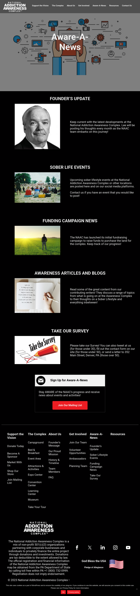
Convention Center (35, 484)
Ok (63, 592)
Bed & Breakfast (34, 451)
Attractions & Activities (36, 467)
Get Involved (83, 5)
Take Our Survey (95, 477)
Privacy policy (73, 592)
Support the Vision (40, 5)
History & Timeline (54, 461)
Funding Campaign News (96, 466)
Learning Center (33, 492)
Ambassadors (77, 458)
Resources (114, 5)
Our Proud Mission (55, 453)
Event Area (34, 458)
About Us (71, 5)
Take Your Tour (37, 507)
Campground (36, 442)
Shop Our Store (13, 472)
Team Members (54, 470)
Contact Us (127, 5)
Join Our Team (78, 442)
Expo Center (35, 474)
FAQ (51, 477)
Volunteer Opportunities (77, 451)
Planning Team (78, 466)
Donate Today (15, 446)
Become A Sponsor (13, 455)
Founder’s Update (96, 448)
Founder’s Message (54, 444)
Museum (33, 499)
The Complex (58, 5)
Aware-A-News (99, 5)
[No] (136, 589)
